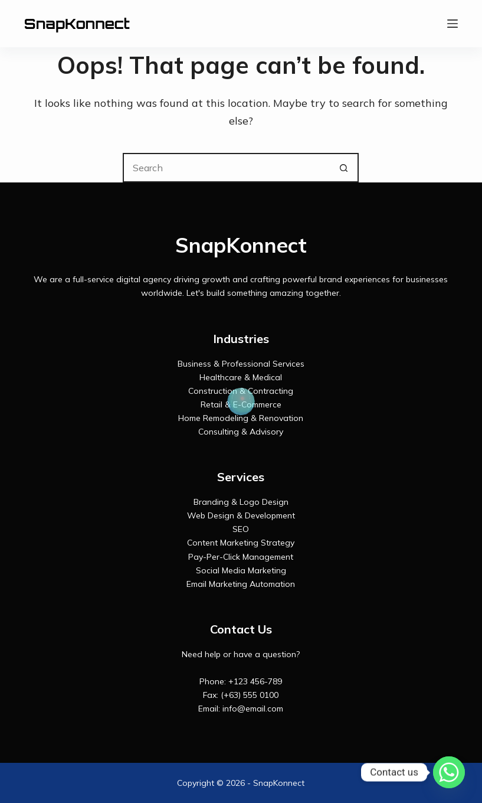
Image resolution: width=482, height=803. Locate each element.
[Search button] (344, 167)
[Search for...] (226, 167)
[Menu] (452, 23)
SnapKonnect (77, 23)
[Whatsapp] (449, 772)
